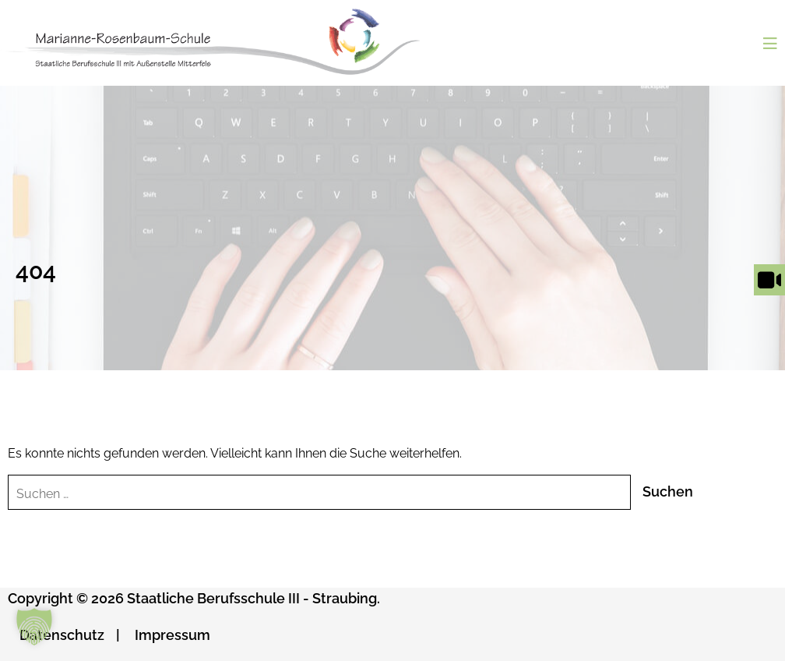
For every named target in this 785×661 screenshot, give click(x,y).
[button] (34, 626)
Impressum (172, 635)
